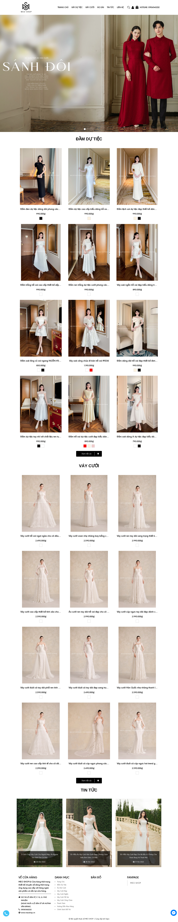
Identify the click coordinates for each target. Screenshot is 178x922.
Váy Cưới (89, 7)
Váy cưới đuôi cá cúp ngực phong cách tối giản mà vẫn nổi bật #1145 (103, 763)
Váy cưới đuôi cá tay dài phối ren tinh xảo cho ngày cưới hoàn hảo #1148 (56, 687)
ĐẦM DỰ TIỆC (89, 139)
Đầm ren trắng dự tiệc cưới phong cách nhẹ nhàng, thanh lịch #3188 (103, 284)
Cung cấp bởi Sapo (102, 918)
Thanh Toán (61, 903)
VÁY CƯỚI (89, 465)
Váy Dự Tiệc (76, 7)
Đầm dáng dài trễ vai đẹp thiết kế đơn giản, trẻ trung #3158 (147, 360)
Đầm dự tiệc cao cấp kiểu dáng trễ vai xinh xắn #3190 (96, 208)
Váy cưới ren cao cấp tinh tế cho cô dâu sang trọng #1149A (49, 763)
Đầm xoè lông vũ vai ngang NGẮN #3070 (41, 360)
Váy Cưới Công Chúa (64, 900)
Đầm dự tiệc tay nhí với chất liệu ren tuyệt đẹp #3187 (46, 436)
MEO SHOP (135, 882)
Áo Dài (100, 7)
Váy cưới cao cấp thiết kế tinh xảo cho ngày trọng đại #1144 (50, 611)
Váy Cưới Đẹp (62, 891)
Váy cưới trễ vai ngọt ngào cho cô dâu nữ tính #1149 (46, 535)
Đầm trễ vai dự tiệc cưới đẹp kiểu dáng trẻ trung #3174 (96, 436)
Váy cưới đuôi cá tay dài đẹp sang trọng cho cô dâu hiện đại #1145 (102, 687)
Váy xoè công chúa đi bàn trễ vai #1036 (89, 360)
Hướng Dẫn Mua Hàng (65, 906)
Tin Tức (110, 7)
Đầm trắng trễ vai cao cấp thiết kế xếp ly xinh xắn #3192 (48, 284)
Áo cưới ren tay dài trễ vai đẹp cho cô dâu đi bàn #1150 (96, 611)
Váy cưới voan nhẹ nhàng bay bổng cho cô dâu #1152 (95, 535)
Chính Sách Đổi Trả (64, 909)
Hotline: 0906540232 (149, 7)
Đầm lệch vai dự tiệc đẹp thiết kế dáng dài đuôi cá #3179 (145, 208)
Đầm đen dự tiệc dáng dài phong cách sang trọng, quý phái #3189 (54, 208)
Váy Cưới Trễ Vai (63, 897)
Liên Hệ (120, 7)
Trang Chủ (63, 7)
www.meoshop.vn (28, 912)
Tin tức (89, 790)
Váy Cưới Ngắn (62, 894)
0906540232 (26, 909)
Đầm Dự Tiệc (61, 884)
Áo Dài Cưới (61, 887)
